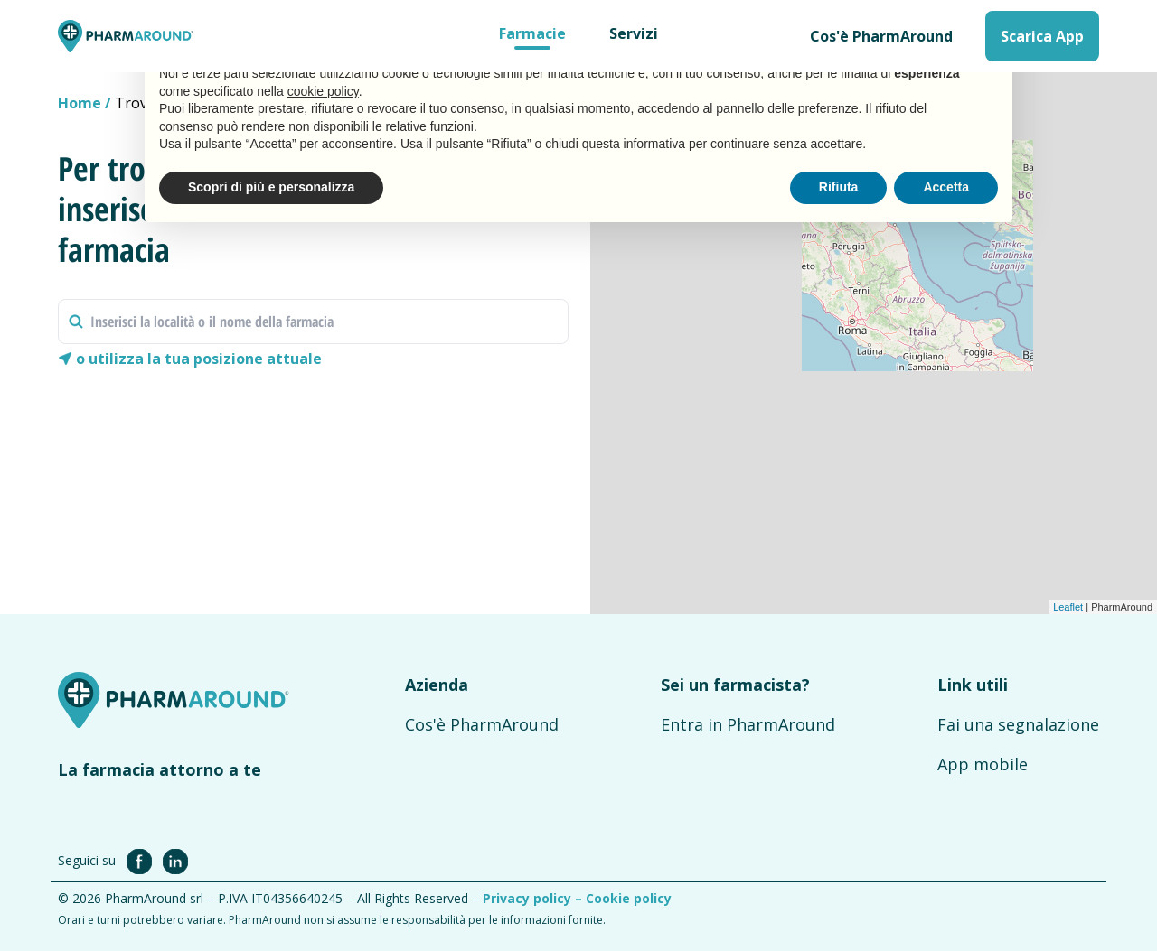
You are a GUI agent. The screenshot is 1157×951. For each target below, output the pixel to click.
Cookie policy (629, 898)
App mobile (982, 764)
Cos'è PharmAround (881, 36)
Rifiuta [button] (839, 187)
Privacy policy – (534, 898)
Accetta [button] (946, 187)
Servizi (633, 33)
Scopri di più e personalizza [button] (271, 187)
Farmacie (532, 33)
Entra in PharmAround (748, 724)
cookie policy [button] (323, 91)
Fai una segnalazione (1018, 724)
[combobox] (313, 321)
